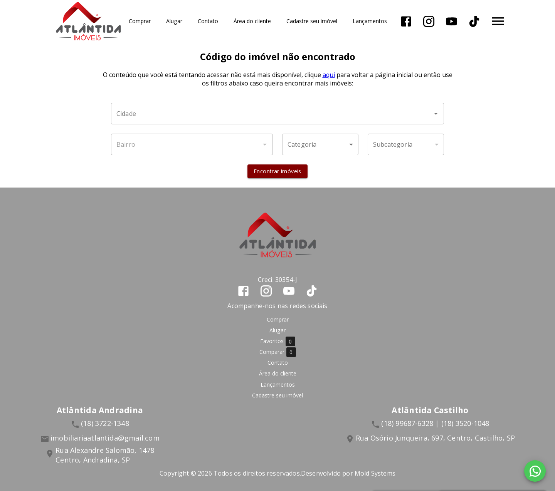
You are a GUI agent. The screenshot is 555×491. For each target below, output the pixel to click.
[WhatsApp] (535, 471)
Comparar (277, 352)
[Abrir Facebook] (406, 21)
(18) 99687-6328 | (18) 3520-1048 (435, 423)
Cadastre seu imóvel (312, 21)
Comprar (140, 21)
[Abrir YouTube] (452, 21)
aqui (329, 74)
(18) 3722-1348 (105, 423)
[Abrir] (436, 113)
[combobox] (277, 113)
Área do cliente (252, 21)
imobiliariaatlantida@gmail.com (105, 437)
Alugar (174, 21)
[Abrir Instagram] (429, 21)
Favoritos (277, 341)
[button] (320, 144)
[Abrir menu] (498, 21)
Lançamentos (370, 21)
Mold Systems (375, 473)
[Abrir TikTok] (474, 21)
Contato (208, 21)
